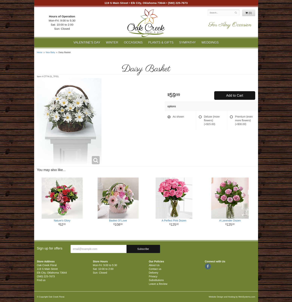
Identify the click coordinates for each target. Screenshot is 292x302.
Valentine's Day (86, 42)
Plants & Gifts (160, 42)
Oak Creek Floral (146, 23)
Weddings (209, 42)
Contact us (155, 268)
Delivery (153, 272)
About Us (154, 265)
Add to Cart (234, 95)
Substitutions (156, 280)
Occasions (133, 42)
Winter (112, 42)
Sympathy (187, 42)
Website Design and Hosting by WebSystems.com (232, 297)
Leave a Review (158, 283)
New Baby (50, 52)
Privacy (153, 276)
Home (40, 52)
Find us (41, 280)
